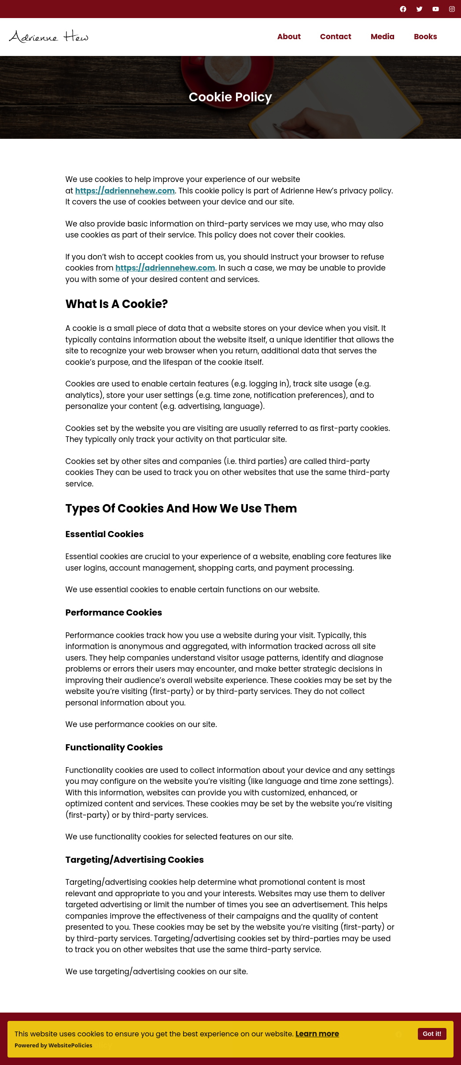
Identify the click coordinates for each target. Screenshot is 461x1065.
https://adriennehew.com (125, 191)
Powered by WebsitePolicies (53, 1045)
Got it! (432, 1033)
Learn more (317, 1033)
